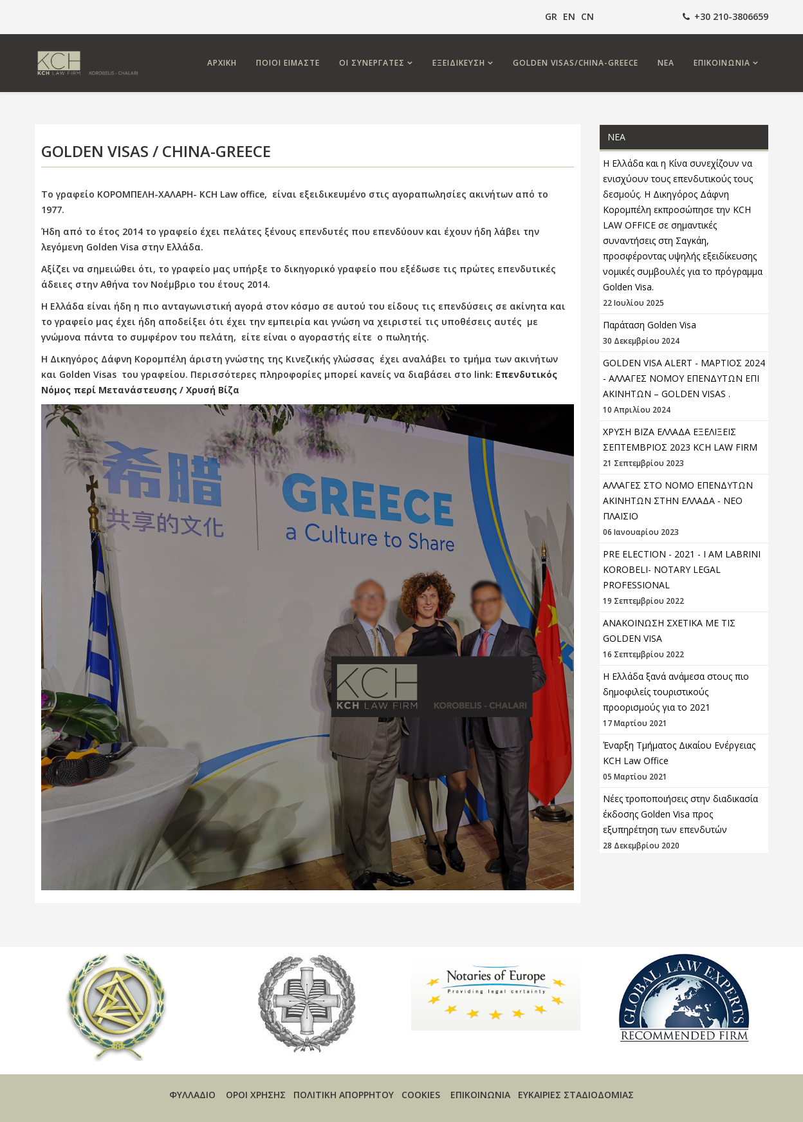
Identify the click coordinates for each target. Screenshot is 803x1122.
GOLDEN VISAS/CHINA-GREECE (575, 62)
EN (569, 16)
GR (551, 16)
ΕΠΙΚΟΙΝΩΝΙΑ (722, 62)
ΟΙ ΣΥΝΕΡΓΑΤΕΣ (372, 62)
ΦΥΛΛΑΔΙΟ (192, 1095)
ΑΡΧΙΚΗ (222, 62)
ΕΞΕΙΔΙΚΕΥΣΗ (458, 62)
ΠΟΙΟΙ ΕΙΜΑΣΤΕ (288, 62)
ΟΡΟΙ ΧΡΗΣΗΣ (256, 1095)
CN (587, 16)
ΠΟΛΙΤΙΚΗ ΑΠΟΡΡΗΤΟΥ (343, 1095)
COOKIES (421, 1095)
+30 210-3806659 (731, 16)
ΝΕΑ (666, 62)
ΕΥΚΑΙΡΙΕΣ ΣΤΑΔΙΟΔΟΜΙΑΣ (576, 1095)
